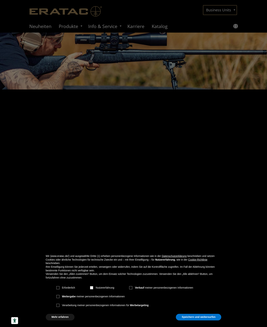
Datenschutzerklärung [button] (174, 256)
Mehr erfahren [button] (60, 316)
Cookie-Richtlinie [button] (197, 259)
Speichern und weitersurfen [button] (198, 316)
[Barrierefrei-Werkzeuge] (14, 320)
